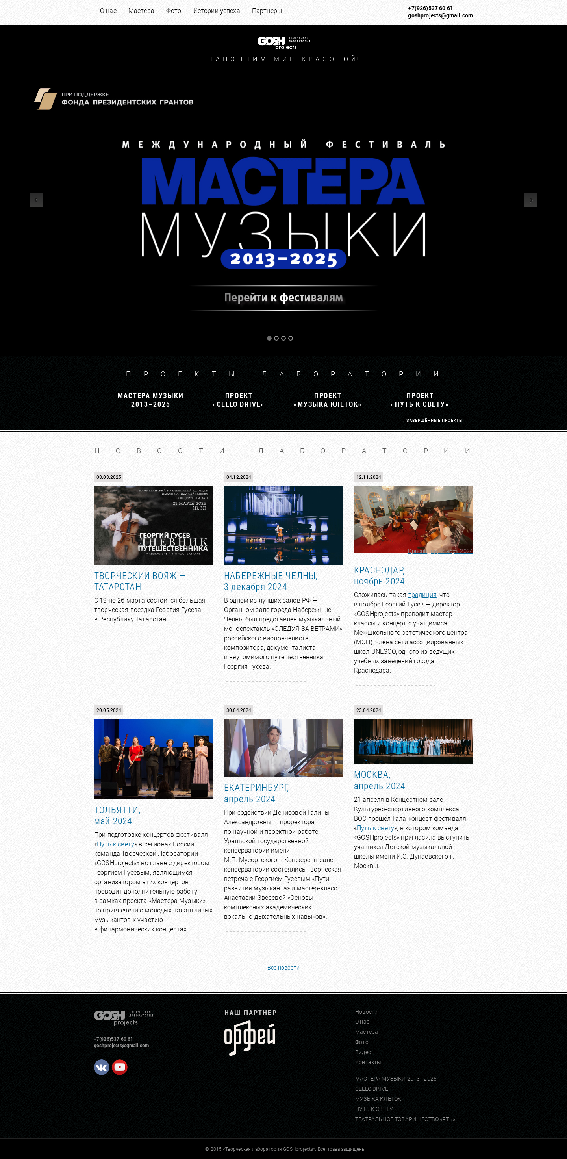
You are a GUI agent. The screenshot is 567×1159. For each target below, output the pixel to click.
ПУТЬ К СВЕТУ (374, 1109)
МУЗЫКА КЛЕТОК (378, 1098)
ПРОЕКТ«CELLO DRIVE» (239, 400)
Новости (366, 1011)
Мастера (141, 10)
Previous (36, 200)
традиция (422, 594)
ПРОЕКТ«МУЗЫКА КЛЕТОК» (328, 400)
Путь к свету (115, 844)
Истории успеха (216, 10)
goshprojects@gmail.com (440, 15)
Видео (363, 1052)
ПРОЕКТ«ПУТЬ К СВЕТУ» (420, 400)
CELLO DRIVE (371, 1088)
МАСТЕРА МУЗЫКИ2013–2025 (150, 400)
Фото (174, 10)
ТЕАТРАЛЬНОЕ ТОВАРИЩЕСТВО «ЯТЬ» (405, 1119)
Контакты (368, 1062)
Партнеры (267, 10)
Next (530, 200)
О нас (108, 10)
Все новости (283, 967)
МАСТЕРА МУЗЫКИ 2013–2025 (396, 1078)
